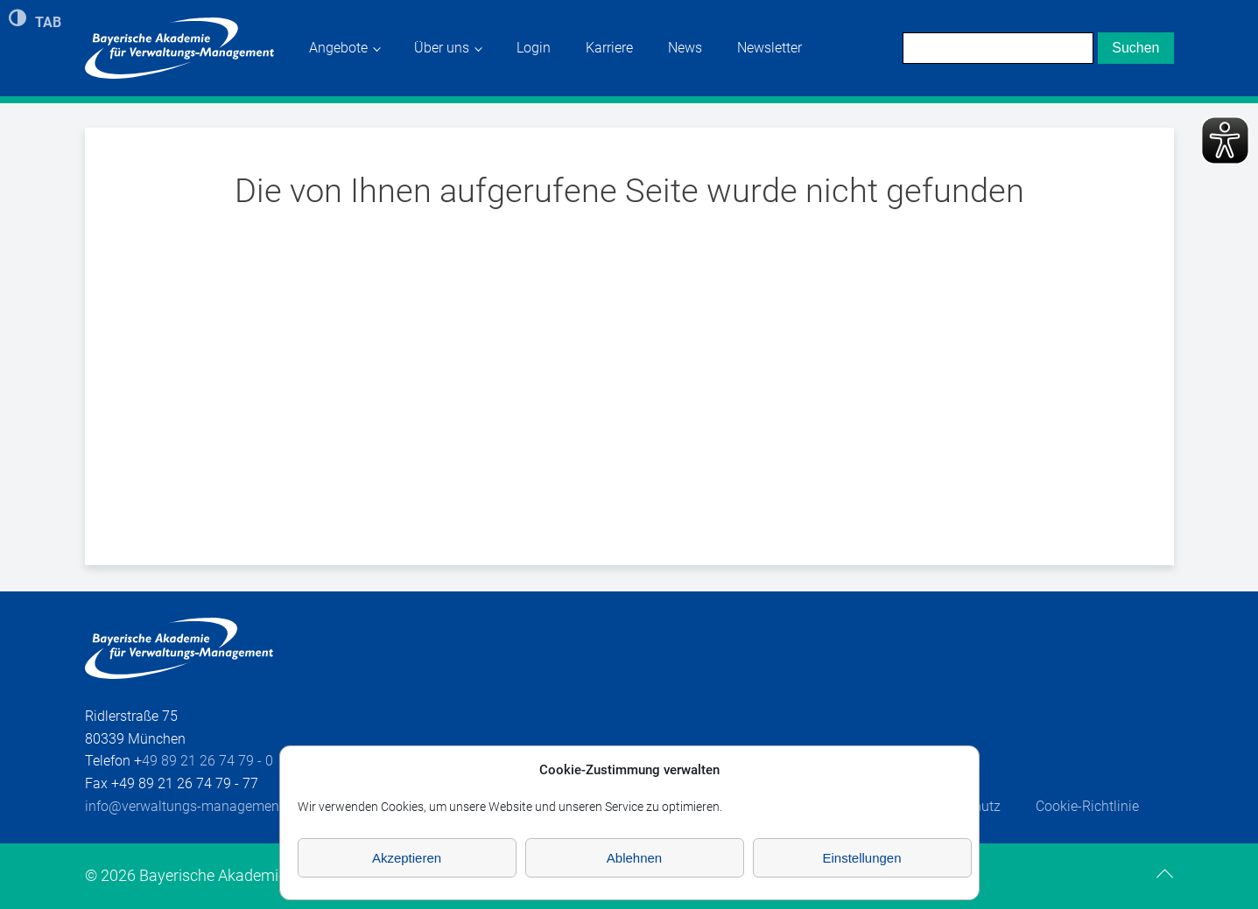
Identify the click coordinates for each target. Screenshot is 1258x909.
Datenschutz (962, 806)
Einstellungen (861, 857)
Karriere (609, 47)
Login (534, 47)
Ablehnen (634, 857)
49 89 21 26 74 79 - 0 (207, 760)
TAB (48, 21)
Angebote (338, 47)
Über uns (441, 47)
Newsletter (769, 47)
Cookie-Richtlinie (1087, 806)
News (685, 47)
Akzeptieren (406, 857)
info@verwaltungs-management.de (193, 806)
